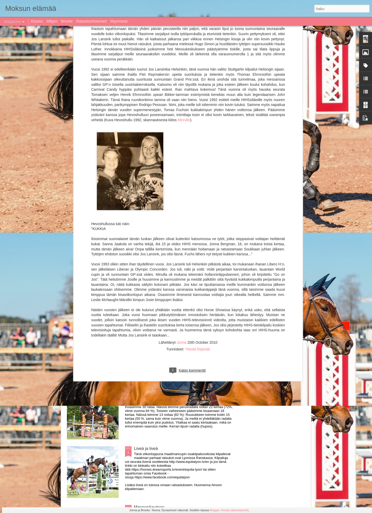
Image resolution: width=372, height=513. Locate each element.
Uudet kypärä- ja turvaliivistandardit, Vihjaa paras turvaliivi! (157, 139)
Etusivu (37, 21)
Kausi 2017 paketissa (153, 390)
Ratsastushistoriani (91, 21)
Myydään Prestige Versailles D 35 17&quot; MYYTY (181, 272)
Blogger (214, 510)
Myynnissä (118, 21)
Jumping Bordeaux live (97, 233)
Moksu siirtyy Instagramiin (210, 191)
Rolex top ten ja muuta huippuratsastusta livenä (177, 331)
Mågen (52, 21)
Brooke (67, 21)
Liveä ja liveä (146, 448)
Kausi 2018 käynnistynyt (87, 191)
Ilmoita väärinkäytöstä (235, 510)
